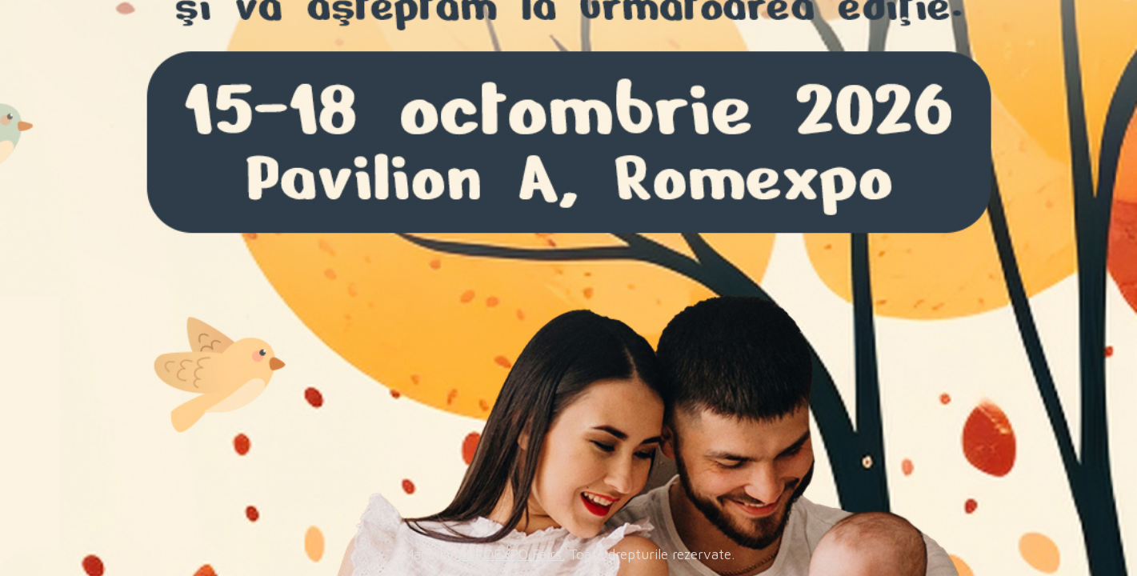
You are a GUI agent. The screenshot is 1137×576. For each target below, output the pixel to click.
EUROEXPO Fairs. (511, 554)
